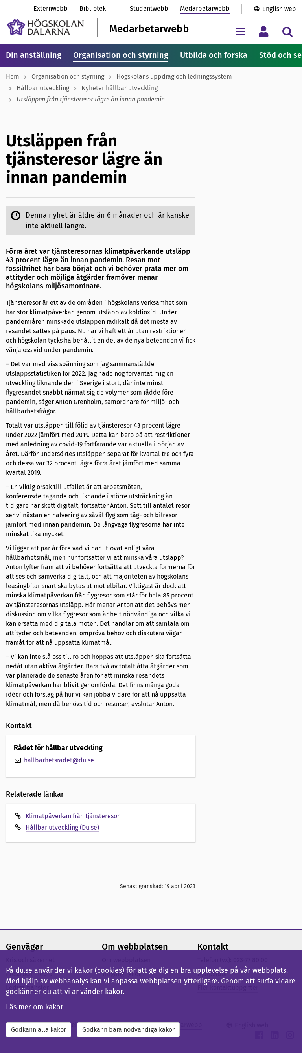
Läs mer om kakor (34, 1007)
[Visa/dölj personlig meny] (264, 31)
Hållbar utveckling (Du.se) (62, 827)
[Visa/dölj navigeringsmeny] (240, 31)
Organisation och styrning (120, 55)
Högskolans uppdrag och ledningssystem (174, 76)
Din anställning (33, 55)
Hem (12, 76)
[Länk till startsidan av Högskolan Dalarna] (45, 27)
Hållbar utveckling (43, 88)
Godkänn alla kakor (38, 1029)
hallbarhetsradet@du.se (59, 760)
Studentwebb (149, 8)
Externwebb (50, 8)
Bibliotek (92, 8)
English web (279, 9)
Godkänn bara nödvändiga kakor (128, 1029)
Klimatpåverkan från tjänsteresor (73, 816)
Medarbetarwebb (205, 8)
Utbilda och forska (213, 55)
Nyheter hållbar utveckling (119, 88)
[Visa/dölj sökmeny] (287, 31)
